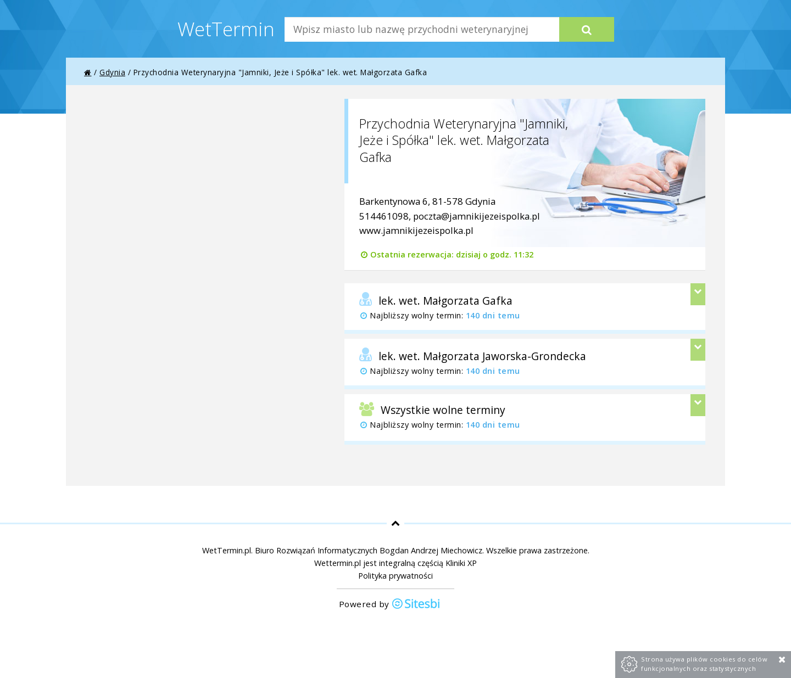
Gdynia (112, 72)
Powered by (390, 605)
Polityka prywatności (395, 575)
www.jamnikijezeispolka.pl (416, 230)
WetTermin (226, 28)
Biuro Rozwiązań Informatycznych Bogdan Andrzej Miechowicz (368, 550)
